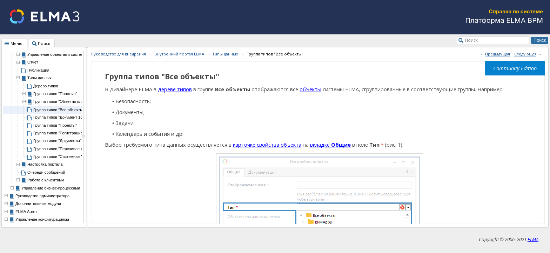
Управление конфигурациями (42, 219)
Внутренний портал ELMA (179, 53)
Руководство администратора (42, 196)
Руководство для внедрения (118, 53)
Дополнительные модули (38, 203)
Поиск (471, 40)
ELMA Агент (26, 211)
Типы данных (225, 53)
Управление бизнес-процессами (50, 188)
